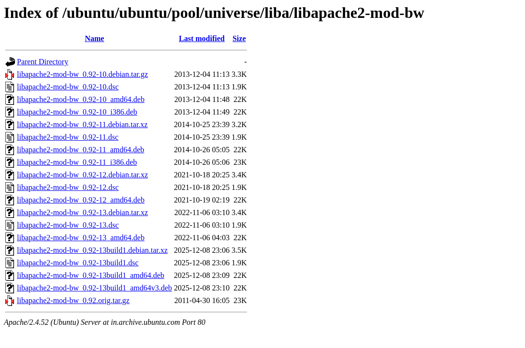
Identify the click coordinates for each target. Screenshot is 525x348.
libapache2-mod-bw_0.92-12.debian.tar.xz (82, 175)
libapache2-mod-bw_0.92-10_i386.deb (77, 112)
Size (239, 38)
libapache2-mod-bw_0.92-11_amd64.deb (80, 149)
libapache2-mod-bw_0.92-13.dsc (68, 225)
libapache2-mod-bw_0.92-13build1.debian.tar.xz (92, 250)
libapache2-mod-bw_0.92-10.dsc (68, 87)
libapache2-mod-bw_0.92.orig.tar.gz (73, 300)
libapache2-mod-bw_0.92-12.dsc (68, 187)
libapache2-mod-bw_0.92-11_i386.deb (77, 162)
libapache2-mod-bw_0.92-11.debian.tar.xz (82, 124)
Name (94, 38)
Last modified (202, 38)
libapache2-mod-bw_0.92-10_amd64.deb (81, 99)
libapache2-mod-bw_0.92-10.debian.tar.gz (82, 74)
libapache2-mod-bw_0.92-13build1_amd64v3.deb (94, 288)
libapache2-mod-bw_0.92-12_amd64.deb (81, 200)
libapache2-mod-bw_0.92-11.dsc (67, 137)
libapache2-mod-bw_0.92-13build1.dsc (78, 263)
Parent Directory (42, 62)
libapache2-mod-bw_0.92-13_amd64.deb (81, 237)
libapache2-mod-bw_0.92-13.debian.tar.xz (82, 212)
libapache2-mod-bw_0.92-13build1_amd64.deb (90, 275)
